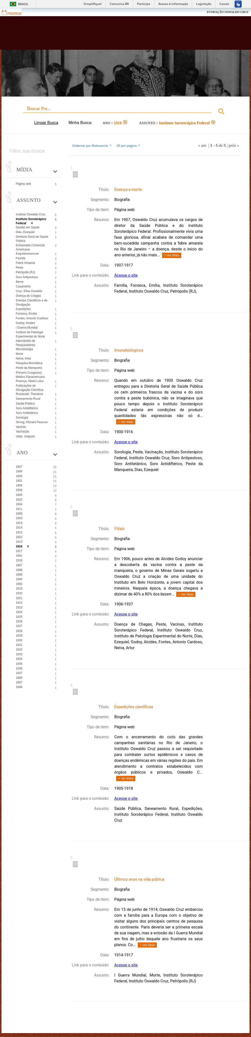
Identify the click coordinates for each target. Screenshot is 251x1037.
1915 (19, 532)
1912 (19, 541)
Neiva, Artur (23, 358)
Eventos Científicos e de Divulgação (31, 302)
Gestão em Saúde (27, 227)
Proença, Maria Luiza (29, 381)
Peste (19, 267)
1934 (19, 659)
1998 (19, 687)
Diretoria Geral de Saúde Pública (32, 239)
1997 (19, 682)
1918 (19, 560)
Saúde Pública (25, 403)
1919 (19, 588)
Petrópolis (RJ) (25, 272)
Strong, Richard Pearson (32, 422)
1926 (19, 621)
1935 (19, 664)
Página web (23, 183)
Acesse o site (126, 275)
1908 (19, 485)
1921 (19, 598)
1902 (19, 537)
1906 (19, 471)
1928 (19, 631)
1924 (19, 612)
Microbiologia (24, 349)
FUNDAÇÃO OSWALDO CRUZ (228, 12)
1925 (19, 616)
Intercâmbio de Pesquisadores (25, 343)
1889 (19, 574)
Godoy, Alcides (25, 323)
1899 (19, 513)
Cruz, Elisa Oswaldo (29, 291)
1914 (19, 527)
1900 (19, 476)
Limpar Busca (46, 123)
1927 (19, 626)
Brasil (23, 4)
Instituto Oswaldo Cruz (30, 214)
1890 (19, 579)
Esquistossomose (27, 253)
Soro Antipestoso (27, 277)
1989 (19, 677)
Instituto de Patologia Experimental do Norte (30, 334)
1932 (19, 649)
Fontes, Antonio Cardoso (32, 318)
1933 (19, 654)
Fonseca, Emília (26, 313)
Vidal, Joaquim (25, 436)
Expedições (23, 309)
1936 (19, 668)
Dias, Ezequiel (25, 232)
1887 (19, 565)
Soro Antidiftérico (27, 408)
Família (20, 258)
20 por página (129, 146)
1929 (19, 635)
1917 (19, 551)
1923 (19, 607)
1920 (19, 593)
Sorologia (22, 417)
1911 (19, 509)
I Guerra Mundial (27, 327)
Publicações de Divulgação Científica (29, 388)
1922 (19, 603)
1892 (19, 584)
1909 (19, 490)
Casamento (23, 286)
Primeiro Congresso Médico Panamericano (30, 375)
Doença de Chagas (28, 295)
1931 (19, 645)
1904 (19, 504)
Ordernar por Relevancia (92, 146)
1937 (19, 673)
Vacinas (21, 427)
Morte (19, 354)
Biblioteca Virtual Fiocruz (107, 35)
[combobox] (125, 112)
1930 (19, 640)
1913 (19, 523)
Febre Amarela (25, 263)
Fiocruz (14, 12)
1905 (19, 495)
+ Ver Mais (171, 255)
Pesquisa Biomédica (29, 363)
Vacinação (22, 431)
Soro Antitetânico (27, 413)
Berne (20, 282)
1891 (19, 555)
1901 (19, 480)
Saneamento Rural (28, 398)
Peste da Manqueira (29, 368)
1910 (19, 499)
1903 (19, 518)
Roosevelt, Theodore (29, 394)
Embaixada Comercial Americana (30, 247)
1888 (19, 570)
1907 (19, 467)
